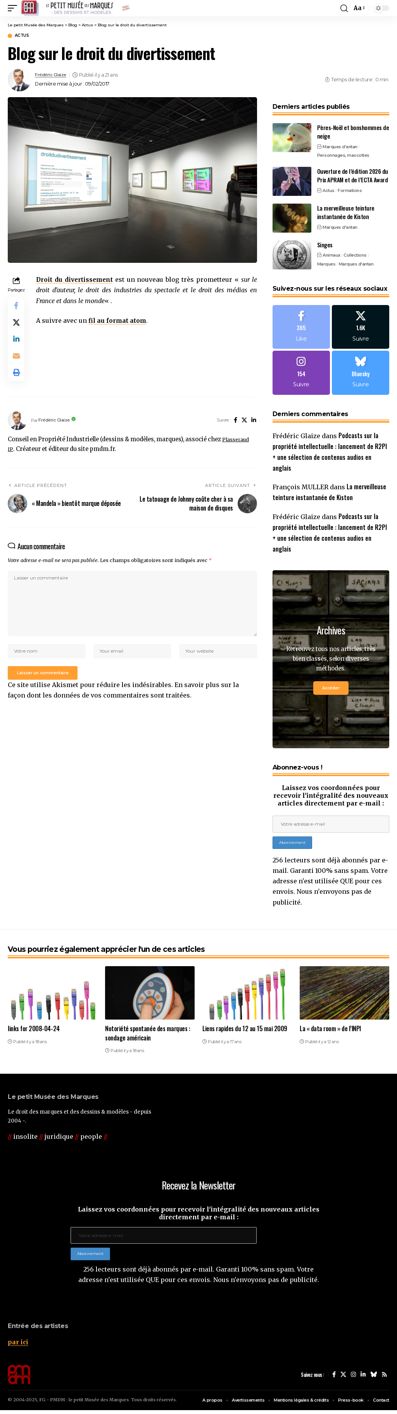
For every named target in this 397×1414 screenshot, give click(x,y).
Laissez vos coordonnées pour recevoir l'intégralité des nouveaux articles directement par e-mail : (330, 799)
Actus (25, 36)
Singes (325, 245)
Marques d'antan (340, 147)
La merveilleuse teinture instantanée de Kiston (346, 213)
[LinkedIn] (253, 430)
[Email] (17, 363)
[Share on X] (17, 326)
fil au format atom (119, 321)
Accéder (330, 691)
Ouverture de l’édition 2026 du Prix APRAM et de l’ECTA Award (352, 176)
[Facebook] (234, 430)
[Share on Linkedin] (17, 345)
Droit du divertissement (77, 281)
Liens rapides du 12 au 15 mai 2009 (244, 1032)
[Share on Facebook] (17, 307)
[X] (243, 430)
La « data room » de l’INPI (330, 1032)
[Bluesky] (360, 375)
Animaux (331, 256)
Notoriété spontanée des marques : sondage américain (147, 1037)
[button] (14, 8)
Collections (355, 256)
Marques (326, 264)
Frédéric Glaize (54, 76)
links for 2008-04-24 (34, 1032)
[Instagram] (301, 375)
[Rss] (384, 1378)
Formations (350, 191)
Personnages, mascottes (343, 156)
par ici (18, 1346)
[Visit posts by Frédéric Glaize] (19, 80)
